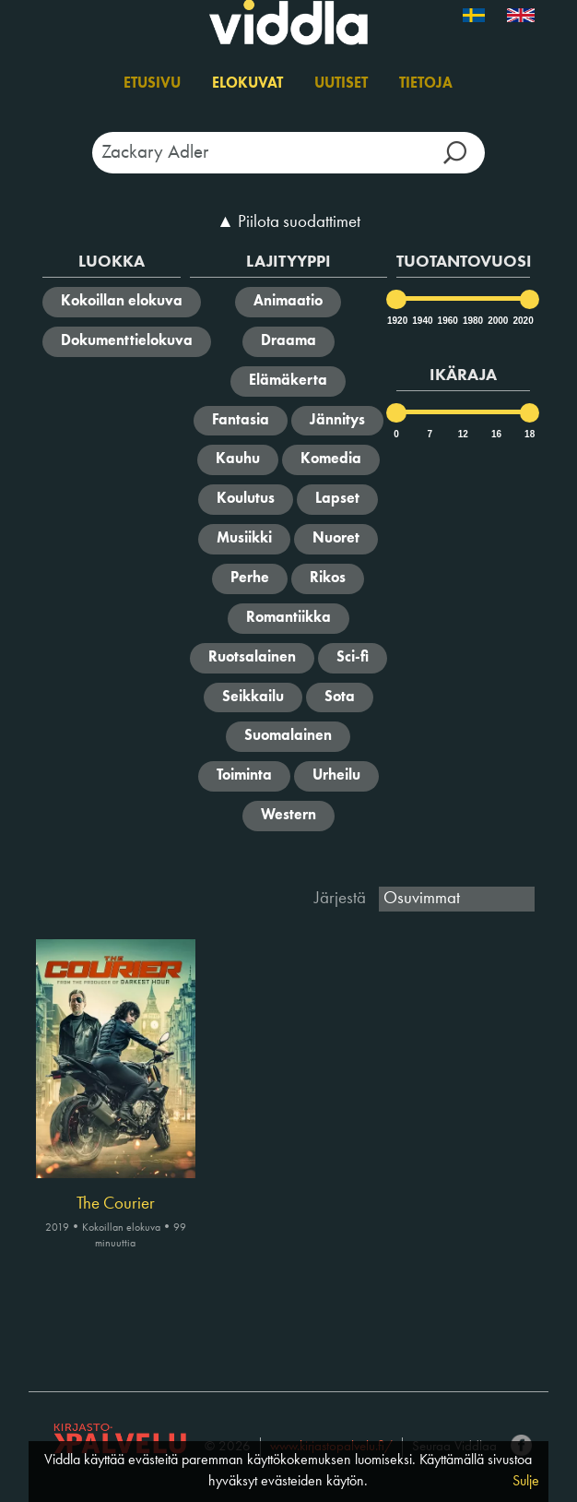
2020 (521, 321)
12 (463, 434)
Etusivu (152, 84)
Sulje (525, 1481)
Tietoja (426, 84)
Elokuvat (247, 84)
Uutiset (341, 84)
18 (529, 434)
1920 (396, 321)
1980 (472, 321)
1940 (421, 321)
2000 (497, 321)
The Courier (116, 1204)
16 (496, 434)
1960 (447, 321)
